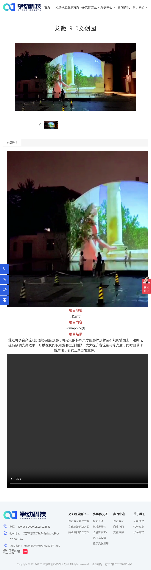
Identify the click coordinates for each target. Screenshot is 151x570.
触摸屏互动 (99, 526)
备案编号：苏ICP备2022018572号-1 (112, 564)
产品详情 (12, 142)
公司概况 (138, 521)
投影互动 (98, 521)
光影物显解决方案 (68, 7)
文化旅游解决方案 (78, 526)
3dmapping (74, 328)
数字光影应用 (101, 543)
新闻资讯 (124, 7)
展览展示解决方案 (78, 521)
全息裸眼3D (100, 532)
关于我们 (140, 7)
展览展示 (118, 521)
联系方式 (138, 532)
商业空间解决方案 (78, 532)
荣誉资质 (138, 526)
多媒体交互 (90, 7)
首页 (47, 7)
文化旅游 (118, 532)
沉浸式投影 (99, 537)
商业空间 (118, 526)
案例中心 (107, 7)
